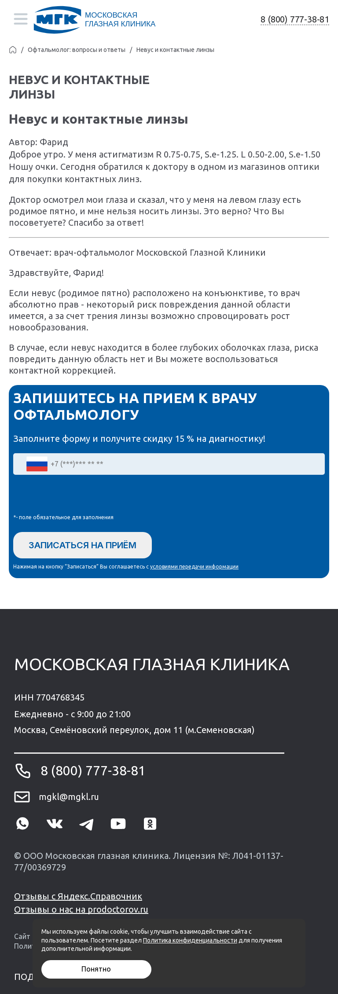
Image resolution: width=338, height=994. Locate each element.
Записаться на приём (82, 545)
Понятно (96, 969)
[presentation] (80, 496)
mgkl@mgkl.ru (69, 797)
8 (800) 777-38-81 (295, 19)
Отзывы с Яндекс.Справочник (78, 896)
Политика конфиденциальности (190, 940)
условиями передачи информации (194, 566)
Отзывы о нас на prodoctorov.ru (81, 909)
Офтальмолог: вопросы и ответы (76, 49)
